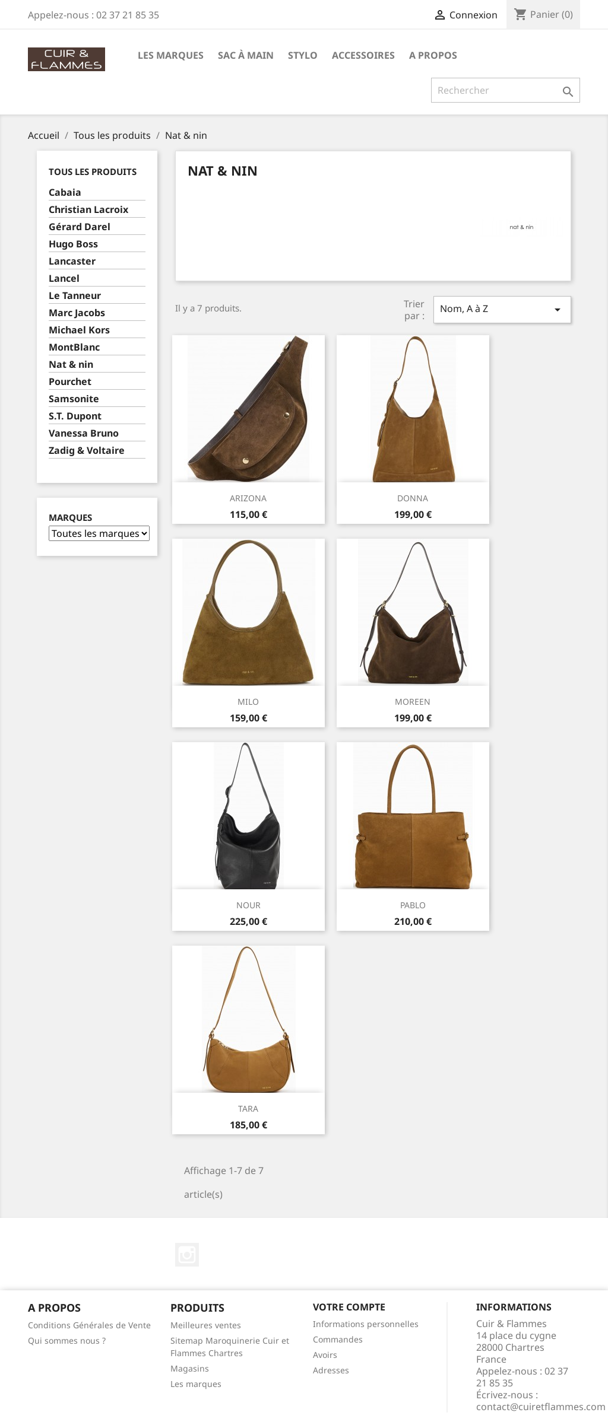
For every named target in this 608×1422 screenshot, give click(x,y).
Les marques (195, 1383)
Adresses (331, 1370)
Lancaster (72, 261)
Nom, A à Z (502, 309)
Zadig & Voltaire (87, 450)
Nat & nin (71, 364)
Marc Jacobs (77, 313)
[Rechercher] (505, 90)
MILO (248, 701)
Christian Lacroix (88, 209)
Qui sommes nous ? (67, 1340)
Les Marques (171, 55)
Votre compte (349, 1306)
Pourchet (70, 382)
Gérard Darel (79, 227)
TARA (248, 1108)
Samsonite (74, 399)
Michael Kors (79, 330)
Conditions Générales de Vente (89, 1325)
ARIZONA (248, 498)
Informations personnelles (366, 1323)
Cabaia (65, 192)
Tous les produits (93, 171)
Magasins (189, 1368)
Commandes (338, 1339)
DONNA (412, 498)
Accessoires (363, 55)
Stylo (303, 55)
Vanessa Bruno (84, 433)
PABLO (413, 905)
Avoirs (325, 1354)
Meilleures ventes (205, 1325)
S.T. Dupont (75, 416)
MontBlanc (74, 347)
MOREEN (412, 701)
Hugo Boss (73, 244)
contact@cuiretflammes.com (541, 1406)
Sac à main (246, 55)
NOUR (248, 905)
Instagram (187, 1255)
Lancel (64, 278)
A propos (433, 55)
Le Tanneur (75, 296)
